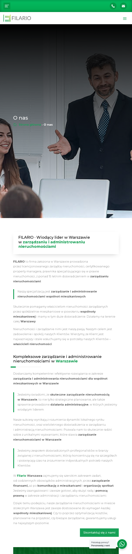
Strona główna (30, 124)
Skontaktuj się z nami (99, 532)
